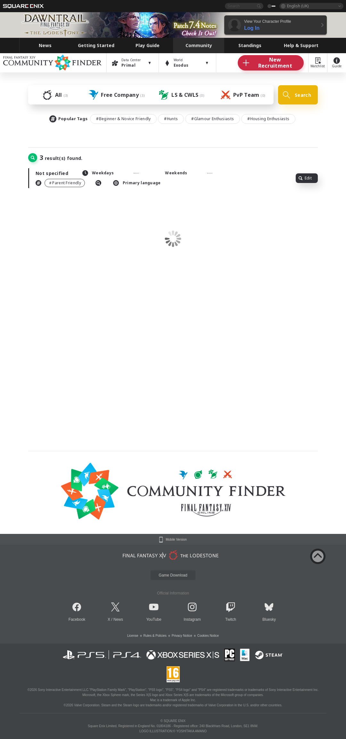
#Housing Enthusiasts (268, 118)
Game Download (173, 575)
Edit (305, 178)
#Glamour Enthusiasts (212, 118)
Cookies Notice (208, 635)
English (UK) (298, 6)
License (132, 635)
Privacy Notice (182, 635)
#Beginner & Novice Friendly (123, 118)
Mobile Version (176, 539)
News (118, 619)
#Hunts (171, 118)
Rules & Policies (155, 635)
